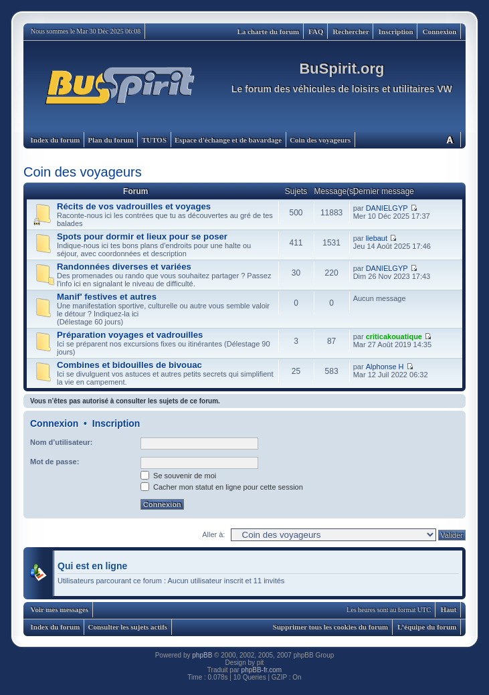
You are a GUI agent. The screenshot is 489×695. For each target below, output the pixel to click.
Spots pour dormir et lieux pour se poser (142, 236)
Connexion (440, 31)
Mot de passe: (54, 462)
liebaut (376, 238)
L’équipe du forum (426, 627)
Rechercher (351, 31)
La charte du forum (268, 31)
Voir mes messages (60, 609)
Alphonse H (385, 367)
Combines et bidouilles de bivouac (129, 365)
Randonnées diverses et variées (124, 267)
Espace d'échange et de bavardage (228, 140)
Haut (449, 609)
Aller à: (213, 534)
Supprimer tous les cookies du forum (330, 627)
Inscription (396, 31)
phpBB (202, 655)
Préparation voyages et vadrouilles (130, 335)
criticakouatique (394, 336)
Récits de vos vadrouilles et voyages (134, 206)
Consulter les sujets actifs (127, 627)
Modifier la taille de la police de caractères (449, 139)
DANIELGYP (387, 208)
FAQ (315, 31)
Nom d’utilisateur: (61, 442)
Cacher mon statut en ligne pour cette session (221, 487)
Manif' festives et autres (107, 297)
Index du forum (55, 140)
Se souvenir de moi (178, 476)
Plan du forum (110, 140)
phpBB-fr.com (261, 670)
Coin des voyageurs (320, 140)
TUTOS (154, 140)
